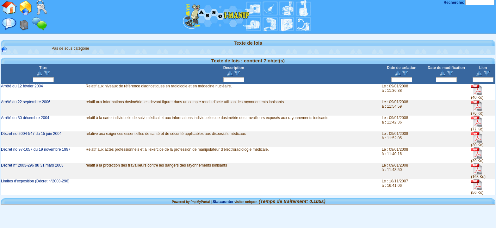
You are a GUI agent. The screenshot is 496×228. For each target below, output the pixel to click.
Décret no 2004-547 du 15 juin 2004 (31, 133)
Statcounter (223, 202)
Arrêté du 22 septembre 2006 (25, 102)
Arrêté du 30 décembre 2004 (25, 118)
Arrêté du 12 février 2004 (22, 86)
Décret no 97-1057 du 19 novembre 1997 (36, 149)
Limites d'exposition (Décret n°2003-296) (35, 181)
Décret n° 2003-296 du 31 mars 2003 (32, 165)
